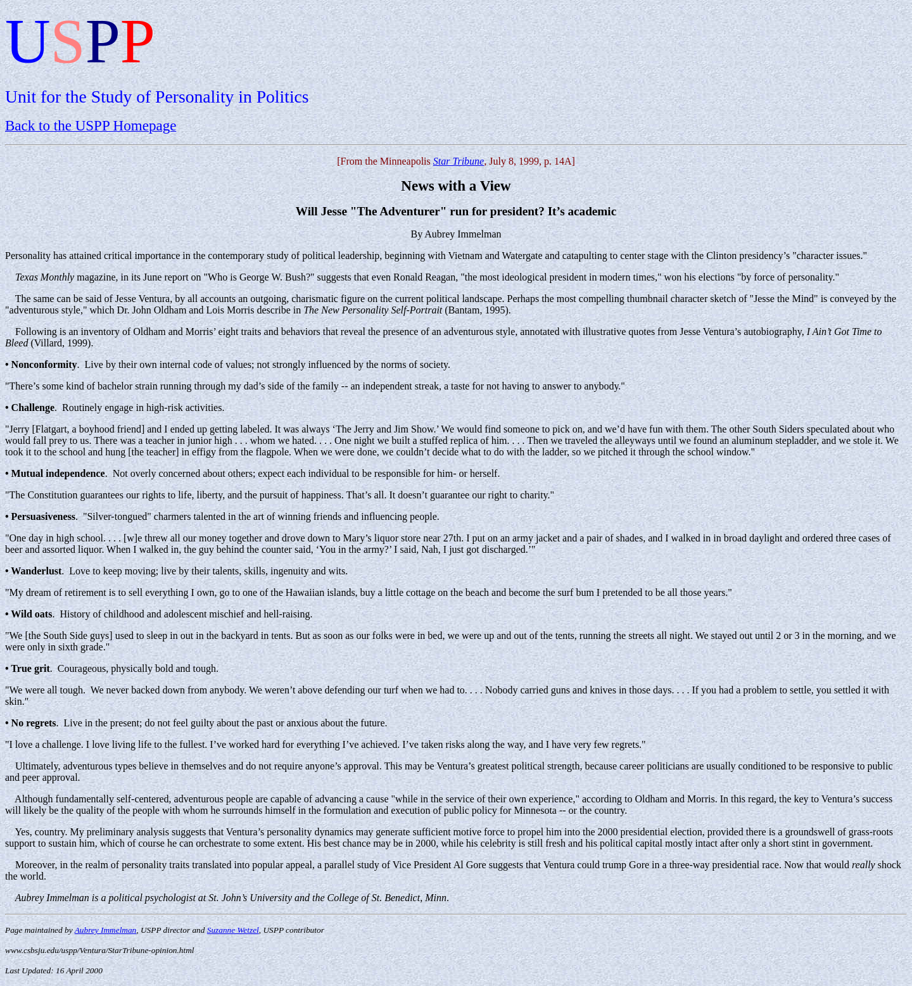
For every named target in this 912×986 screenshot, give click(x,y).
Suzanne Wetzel (233, 930)
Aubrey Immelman (106, 930)
